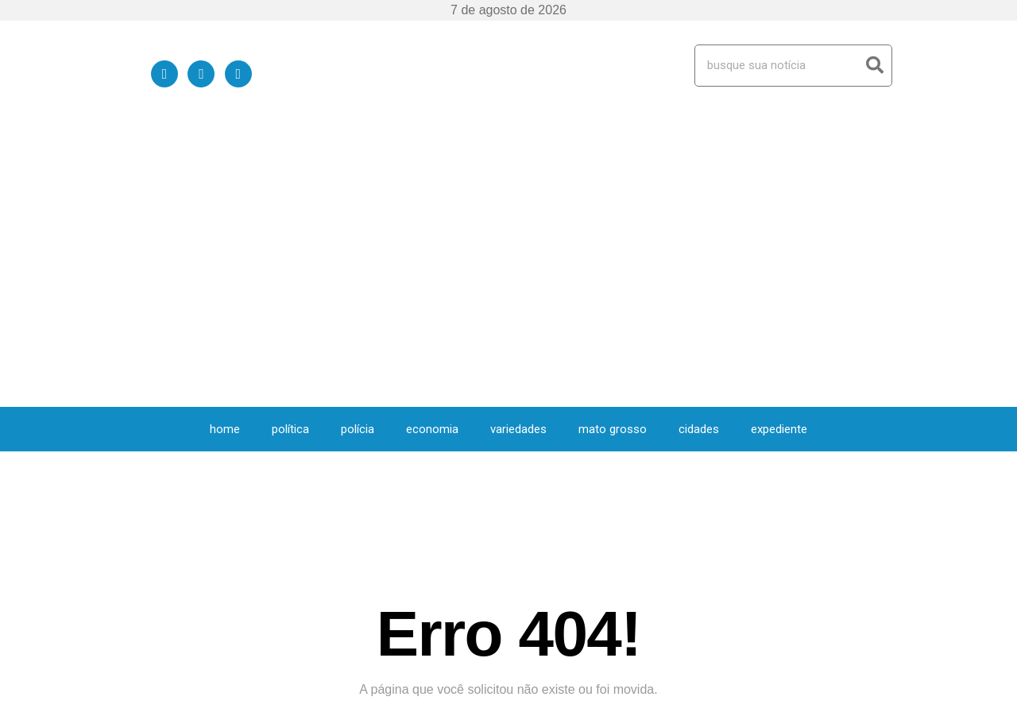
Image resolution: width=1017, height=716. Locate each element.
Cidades (699, 149)
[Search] (874, 65)
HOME (225, 149)
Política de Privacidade (813, 697)
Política (290, 149)
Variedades (518, 149)
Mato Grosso (612, 149)
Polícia (357, 149)
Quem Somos (713, 697)
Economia (432, 149)
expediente (779, 149)
